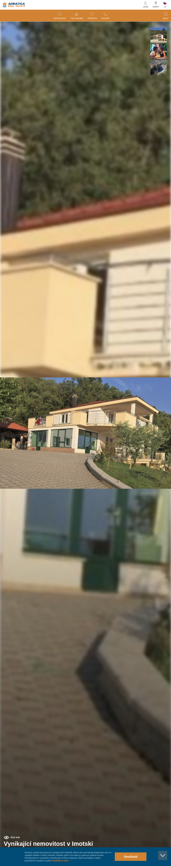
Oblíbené (92, 18)
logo (13, 5)
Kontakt (105, 18)
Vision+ (156, 7)
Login (145, 7)
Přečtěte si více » (60, 861)
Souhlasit (130, 856)
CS (165, 7)
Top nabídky (76, 18)
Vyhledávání (60, 18)
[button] (158, 35)
